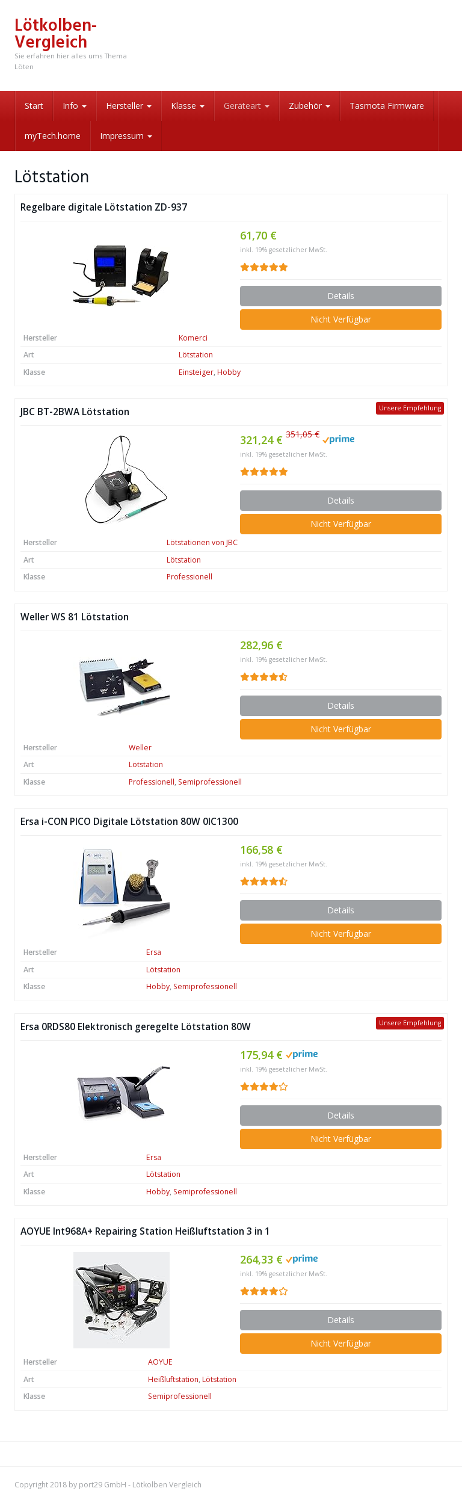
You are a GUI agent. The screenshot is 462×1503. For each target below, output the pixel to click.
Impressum (126, 135)
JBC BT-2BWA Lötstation (74, 412)
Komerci (193, 338)
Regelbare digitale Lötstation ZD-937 (103, 207)
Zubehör (309, 105)
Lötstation (196, 355)
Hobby (229, 372)
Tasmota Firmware (387, 105)
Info (75, 105)
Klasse (188, 105)
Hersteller (129, 105)
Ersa (153, 952)
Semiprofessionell (210, 782)
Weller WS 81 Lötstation (74, 617)
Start (34, 105)
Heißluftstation (173, 1379)
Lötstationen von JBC (202, 542)
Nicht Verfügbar (340, 319)
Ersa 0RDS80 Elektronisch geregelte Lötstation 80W (135, 1026)
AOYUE (160, 1362)
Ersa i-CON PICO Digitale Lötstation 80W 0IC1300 (129, 821)
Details (340, 295)
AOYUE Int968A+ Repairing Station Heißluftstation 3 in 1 (145, 1231)
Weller (140, 747)
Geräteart (247, 105)
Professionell (189, 577)
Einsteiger (196, 372)
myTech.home (53, 135)
